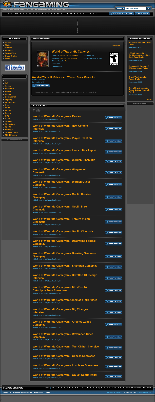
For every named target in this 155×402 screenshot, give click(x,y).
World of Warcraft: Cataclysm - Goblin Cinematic (63, 231)
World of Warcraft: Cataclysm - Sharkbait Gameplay (65, 265)
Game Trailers (11, 56)
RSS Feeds (147, 388)
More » (149, 99)
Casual (8, 94)
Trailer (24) (116, 45)
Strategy (9, 130)
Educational (10, 97)
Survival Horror (12, 132)
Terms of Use (38, 392)
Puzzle (8, 110)
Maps (7, 59)
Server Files (10, 53)
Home (10, 13)
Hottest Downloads (133, 388)
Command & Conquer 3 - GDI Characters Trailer (139, 67)
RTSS (7, 119)
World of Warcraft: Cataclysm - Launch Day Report (64, 150)
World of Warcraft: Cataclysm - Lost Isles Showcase (65, 365)
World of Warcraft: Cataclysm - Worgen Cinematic (64, 160)
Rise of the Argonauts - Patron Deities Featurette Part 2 (139, 90)
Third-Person (11, 135)
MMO (7, 108)
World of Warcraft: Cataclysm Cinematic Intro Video (65, 300)
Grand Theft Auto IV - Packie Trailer (138, 78)
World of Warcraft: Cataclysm (72, 51)
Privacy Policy (26, 392)
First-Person (10, 102)
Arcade (8, 91)
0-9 (16, 13)
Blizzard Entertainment (69, 55)
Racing (8, 113)
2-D (6, 81)
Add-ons (9, 51)
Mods (7, 45)
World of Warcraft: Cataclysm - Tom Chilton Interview (66, 346)
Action (8, 86)
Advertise (16, 392)
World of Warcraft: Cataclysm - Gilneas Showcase (64, 356)
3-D (6, 83)
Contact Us (7, 392)
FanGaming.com (130, 392)
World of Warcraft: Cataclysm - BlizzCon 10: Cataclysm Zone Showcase (60, 289)
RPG (7, 116)
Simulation (10, 124)
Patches (8, 48)
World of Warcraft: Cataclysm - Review (57, 116)
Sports (8, 127)
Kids (7, 105)
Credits (47, 392)
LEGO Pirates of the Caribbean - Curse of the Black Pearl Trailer (139, 55)
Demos (8, 42)
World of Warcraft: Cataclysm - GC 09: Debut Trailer (65, 375)
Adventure (9, 89)
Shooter (8, 121)
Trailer (37, 110)
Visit (66, 61)
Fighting (8, 100)
